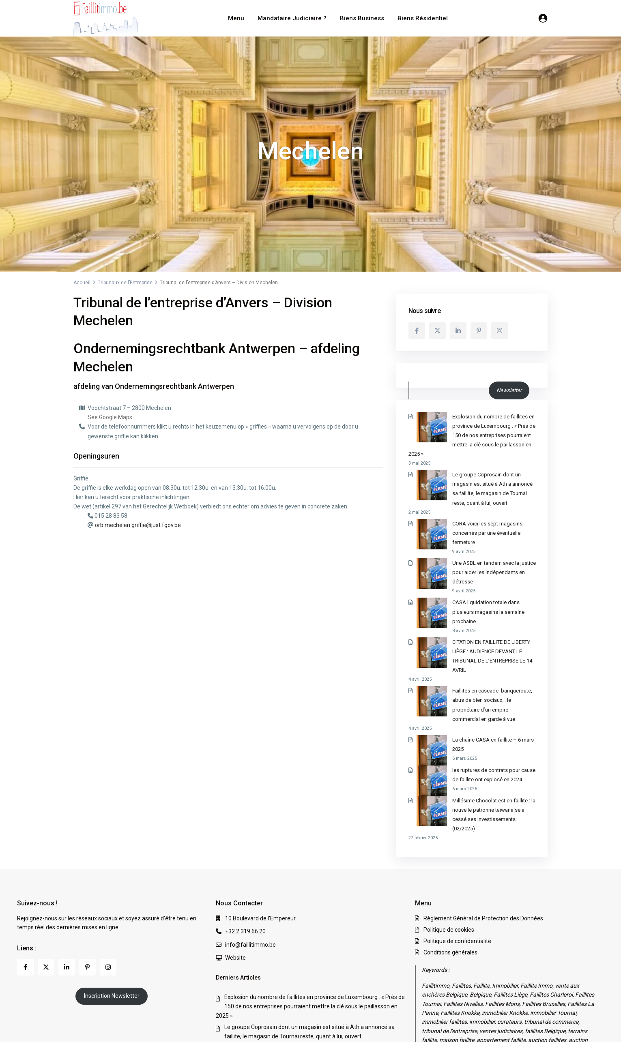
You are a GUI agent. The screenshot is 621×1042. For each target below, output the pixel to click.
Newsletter (509, 390)
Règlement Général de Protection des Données (483, 824)
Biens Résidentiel (423, 18)
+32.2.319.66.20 (245, 837)
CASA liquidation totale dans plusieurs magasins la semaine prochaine (314, 985)
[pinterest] (479, 330)
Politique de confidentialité (457, 847)
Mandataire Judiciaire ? (292, 18)
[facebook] (416, 330)
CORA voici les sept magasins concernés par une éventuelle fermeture (314, 953)
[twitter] (437, 330)
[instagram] (499, 330)
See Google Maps (110, 417)
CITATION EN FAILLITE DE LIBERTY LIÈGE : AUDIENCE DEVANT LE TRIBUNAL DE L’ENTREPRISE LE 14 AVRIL (471, 595)
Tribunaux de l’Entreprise (125, 282)
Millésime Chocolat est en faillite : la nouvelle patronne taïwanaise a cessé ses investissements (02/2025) (467, 725)
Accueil (81, 282)
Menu (236, 18)
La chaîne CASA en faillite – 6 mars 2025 (469, 665)
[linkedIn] (458, 330)
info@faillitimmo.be (250, 850)
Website (235, 863)
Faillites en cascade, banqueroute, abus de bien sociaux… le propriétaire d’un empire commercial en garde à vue (470, 634)
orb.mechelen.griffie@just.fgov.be (138, 525)
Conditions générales (450, 858)
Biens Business (362, 18)
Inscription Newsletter (112, 901)
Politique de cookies (448, 835)
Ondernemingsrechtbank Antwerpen (174, 386)
